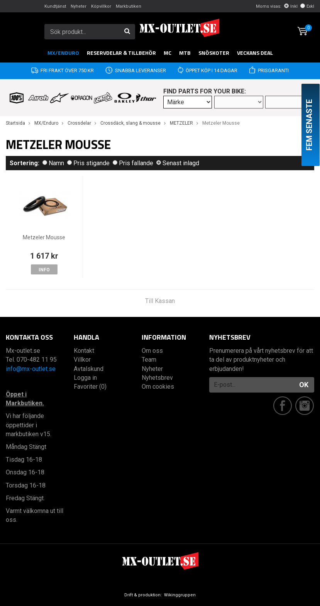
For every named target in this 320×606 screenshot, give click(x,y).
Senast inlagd (177, 163)
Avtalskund (88, 368)
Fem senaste (309, 125)
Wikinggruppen (180, 595)
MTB (185, 53)
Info (44, 270)
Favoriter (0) (90, 386)
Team (149, 359)
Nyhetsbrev (157, 377)
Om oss (152, 350)
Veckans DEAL (255, 53)
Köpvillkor (101, 6)
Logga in (85, 377)
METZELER (181, 123)
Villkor (82, 359)
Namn (53, 163)
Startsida (15, 123)
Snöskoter (213, 53)
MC (167, 53)
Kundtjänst (55, 6)
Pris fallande (133, 163)
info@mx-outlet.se (31, 368)
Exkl (307, 6)
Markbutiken (128, 6)
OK (303, 385)
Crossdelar (79, 123)
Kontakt (84, 350)
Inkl (291, 6)
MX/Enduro (63, 53)
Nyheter (78, 6)
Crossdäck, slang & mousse (130, 123)
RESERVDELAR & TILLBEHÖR (121, 53)
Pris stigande (88, 163)
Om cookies (158, 386)
